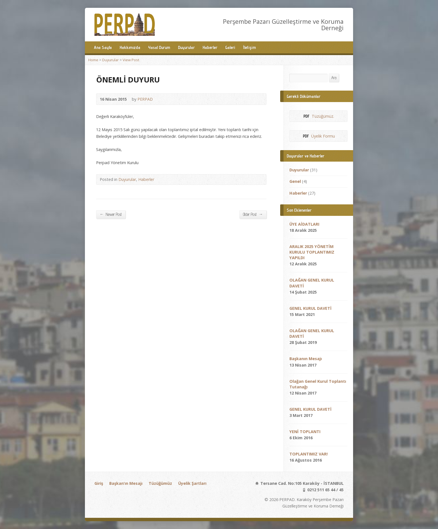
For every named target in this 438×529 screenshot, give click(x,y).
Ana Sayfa (103, 47)
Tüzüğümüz (160, 483)
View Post (131, 59)
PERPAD (145, 99)
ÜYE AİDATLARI (304, 224)
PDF (306, 116)
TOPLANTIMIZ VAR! (308, 454)
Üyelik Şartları (192, 483)
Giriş (98, 483)
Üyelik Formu (323, 136)
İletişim (249, 47)
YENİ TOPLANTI (304, 431)
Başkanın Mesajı (305, 358)
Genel (295, 181)
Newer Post (111, 214)
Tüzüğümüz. (323, 116)
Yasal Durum (159, 47)
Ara (333, 77)
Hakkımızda (130, 47)
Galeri (230, 47)
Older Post (253, 214)
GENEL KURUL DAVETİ (310, 308)
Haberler (210, 47)
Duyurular (186, 47)
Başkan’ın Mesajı (125, 483)
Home (93, 59)
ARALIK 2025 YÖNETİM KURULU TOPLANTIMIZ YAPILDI (311, 252)
